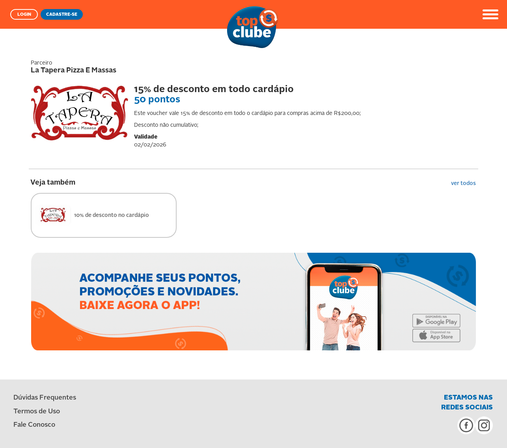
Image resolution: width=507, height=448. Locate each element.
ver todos (463, 183)
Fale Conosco (34, 425)
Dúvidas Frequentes (44, 397)
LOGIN (24, 15)
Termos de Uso (36, 411)
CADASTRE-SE (61, 15)
